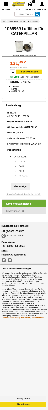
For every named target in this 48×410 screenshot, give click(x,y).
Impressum (25, 318)
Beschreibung (13, 105)
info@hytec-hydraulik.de (13, 254)
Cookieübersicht (37, 318)
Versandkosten (32, 77)
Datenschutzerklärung (11, 318)
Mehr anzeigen (20, 186)
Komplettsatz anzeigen (18, 203)
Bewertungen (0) (15, 211)
